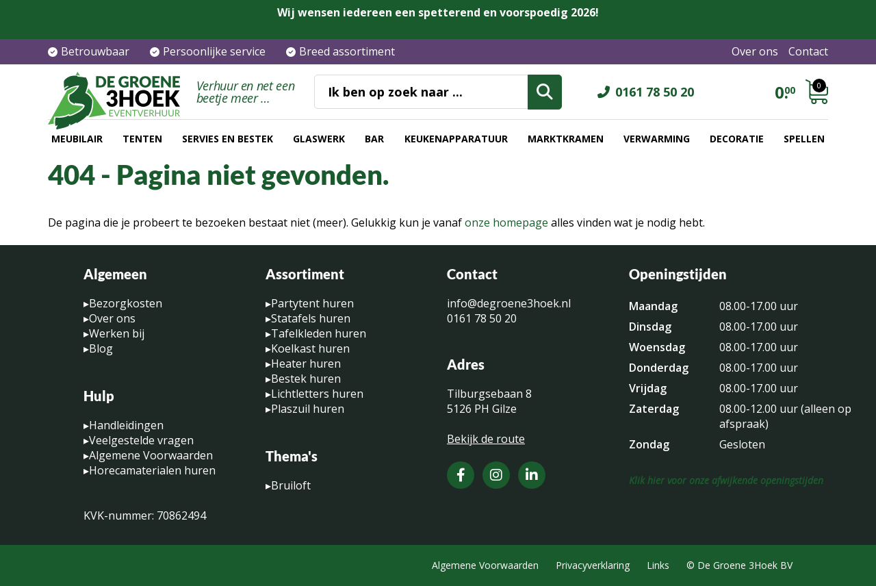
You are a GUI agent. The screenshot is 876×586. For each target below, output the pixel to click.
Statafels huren (310, 318)
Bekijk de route (486, 438)
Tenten (142, 138)
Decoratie (737, 138)
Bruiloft (291, 485)
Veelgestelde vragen (141, 440)
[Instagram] (496, 475)
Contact (808, 51)
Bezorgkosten (125, 303)
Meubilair (77, 138)
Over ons (755, 51)
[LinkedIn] (531, 475)
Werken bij (116, 333)
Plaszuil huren (307, 408)
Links (658, 565)
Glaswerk (319, 138)
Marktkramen (566, 138)
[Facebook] (460, 475)
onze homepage (506, 222)
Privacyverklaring (593, 565)
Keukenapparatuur (456, 138)
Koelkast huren (310, 348)
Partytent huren (312, 303)
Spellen (804, 138)
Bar (374, 138)
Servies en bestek (227, 138)
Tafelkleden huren (318, 333)
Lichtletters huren (317, 393)
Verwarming (656, 138)
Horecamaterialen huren (152, 470)
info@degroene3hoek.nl (509, 303)
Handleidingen (126, 425)
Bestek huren (306, 378)
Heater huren (306, 363)
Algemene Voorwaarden (151, 455)
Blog (101, 348)
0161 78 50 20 (654, 92)
